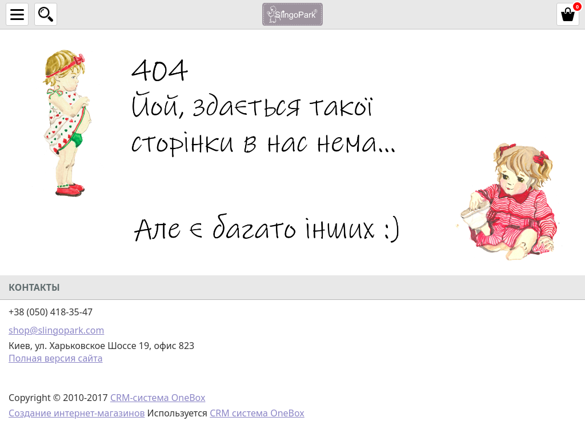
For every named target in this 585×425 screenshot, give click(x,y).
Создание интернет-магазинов (77, 413)
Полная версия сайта (56, 358)
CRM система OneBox (257, 413)
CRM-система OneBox (158, 397)
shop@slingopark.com (56, 330)
